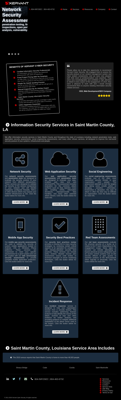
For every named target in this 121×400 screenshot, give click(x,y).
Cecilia (72, 368)
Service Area (107, 387)
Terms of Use (107, 393)
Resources (88, 9)
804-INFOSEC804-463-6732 (43, 9)
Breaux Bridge (21, 368)
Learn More (19, 202)
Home (65, 9)
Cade (45, 368)
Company (101, 9)
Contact (114, 9)
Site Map (105, 389)
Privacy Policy (107, 391)
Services (76, 9)
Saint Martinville (102, 368)
